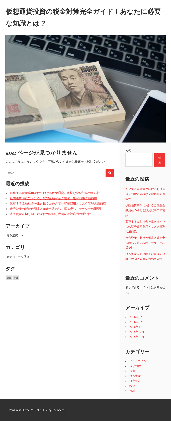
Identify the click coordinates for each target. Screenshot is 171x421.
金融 (132, 390)
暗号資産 (135, 376)
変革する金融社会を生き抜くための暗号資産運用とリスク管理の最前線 (58, 203)
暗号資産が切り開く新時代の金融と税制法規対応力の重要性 (50, 214)
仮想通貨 (135, 366)
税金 (132, 386)
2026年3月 (136, 317)
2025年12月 (136, 331)
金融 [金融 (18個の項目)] (16, 277)
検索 (128, 150)
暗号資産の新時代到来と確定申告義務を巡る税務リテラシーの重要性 (56, 209)
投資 (132, 371)
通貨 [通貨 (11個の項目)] (9, 277)
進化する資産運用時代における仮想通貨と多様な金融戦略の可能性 (55, 193)
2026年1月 (136, 326)
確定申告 (135, 381)
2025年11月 (136, 336)
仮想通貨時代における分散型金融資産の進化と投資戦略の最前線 (53, 198)
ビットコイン (137, 361)
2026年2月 (136, 322)
